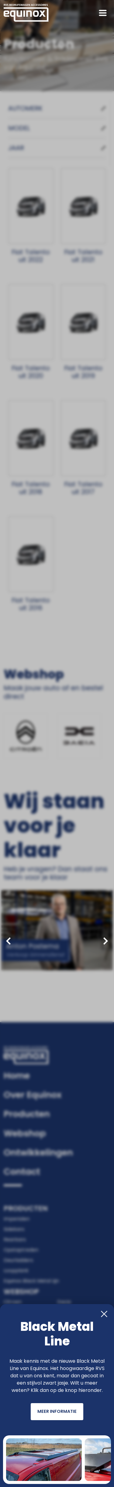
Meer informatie (57, 1412)
